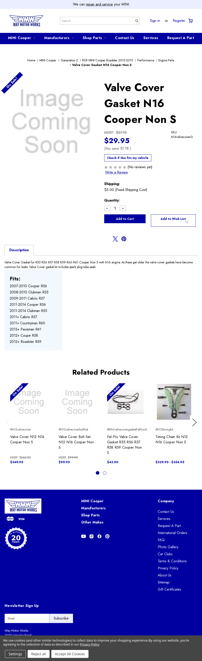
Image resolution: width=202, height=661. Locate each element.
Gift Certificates (169, 589)
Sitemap (163, 582)
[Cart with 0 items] (190, 21)
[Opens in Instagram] (91, 536)
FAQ (161, 539)
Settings (15, 654)
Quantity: (112, 200)
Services (150, 37)
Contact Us (124, 37)
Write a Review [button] (116, 172)
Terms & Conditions (172, 561)
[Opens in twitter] (115, 239)
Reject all (38, 654)
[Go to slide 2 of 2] (104, 473)
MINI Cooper (21, 37)
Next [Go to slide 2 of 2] (195, 427)
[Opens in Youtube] (83, 536)
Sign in (155, 21)
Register (179, 21)
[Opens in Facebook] (99, 536)
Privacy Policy (168, 568)
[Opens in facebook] (107, 239)
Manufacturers (59, 37)
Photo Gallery (168, 547)
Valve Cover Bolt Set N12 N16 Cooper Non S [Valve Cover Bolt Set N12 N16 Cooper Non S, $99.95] (76, 442)
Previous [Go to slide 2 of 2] (9, 427)
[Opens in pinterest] (124, 239)
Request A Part (180, 37)
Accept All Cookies (70, 654)
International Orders (172, 532)
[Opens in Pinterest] (107, 536)
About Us (164, 575)
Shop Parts (94, 37)
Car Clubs (165, 554)
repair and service (99, 4)
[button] (173, 220)
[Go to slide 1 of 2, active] (97, 473)
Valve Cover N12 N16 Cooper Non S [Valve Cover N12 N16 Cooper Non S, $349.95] (27, 439)
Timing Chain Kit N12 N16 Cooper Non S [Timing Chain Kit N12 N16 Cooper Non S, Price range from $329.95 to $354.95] (172, 439)
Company (166, 501)
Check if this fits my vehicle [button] (127, 158)
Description (19, 250)
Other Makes (92, 522)
